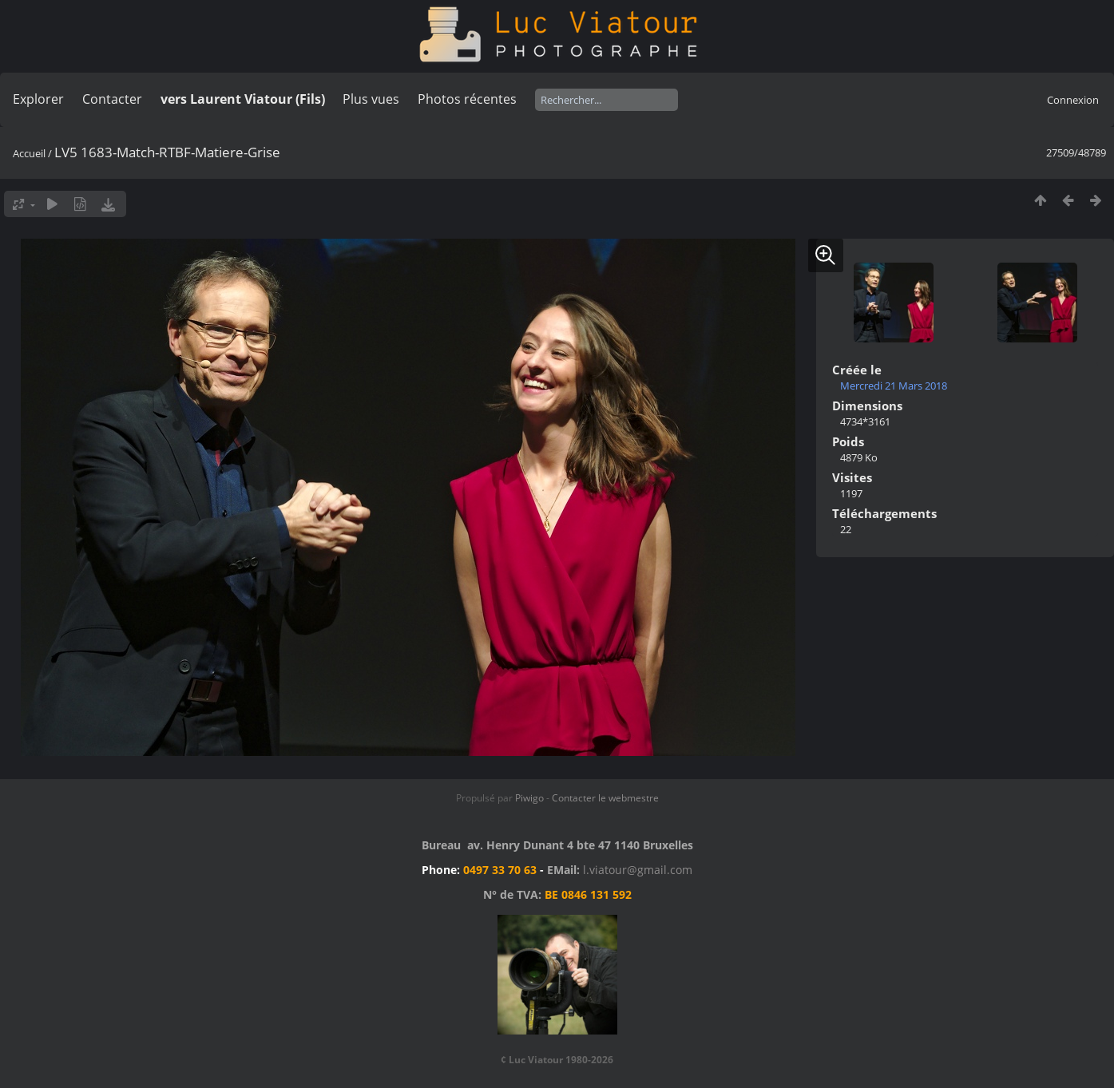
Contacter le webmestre (605, 798)
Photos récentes (467, 99)
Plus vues (371, 99)
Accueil (29, 153)
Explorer (38, 99)
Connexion (1073, 100)
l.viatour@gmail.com (637, 869)
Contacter (112, 99)
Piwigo (529, 798)
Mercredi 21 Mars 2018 (893, 385)
